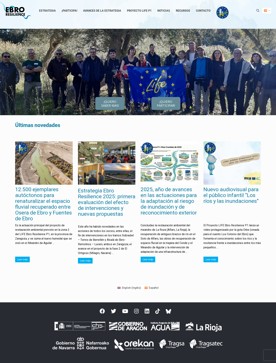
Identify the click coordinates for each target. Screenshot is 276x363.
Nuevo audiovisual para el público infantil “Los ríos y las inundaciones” (231, 195)
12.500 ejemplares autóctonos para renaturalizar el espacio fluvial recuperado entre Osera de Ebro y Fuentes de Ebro (43, 204)
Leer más (22, 259)
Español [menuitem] (154, 287)
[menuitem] (129, 287)
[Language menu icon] (267, 10)
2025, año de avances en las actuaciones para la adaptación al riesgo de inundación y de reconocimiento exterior (169, 201)
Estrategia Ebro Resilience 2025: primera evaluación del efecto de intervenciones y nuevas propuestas (106, 202)
